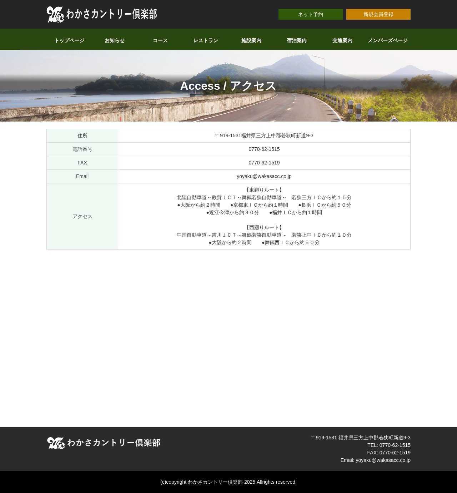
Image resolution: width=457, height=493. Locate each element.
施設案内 (251, 40)
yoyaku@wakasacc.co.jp (264, 176)
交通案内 (342, 40)
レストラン (205, 40)
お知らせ (115, 40)
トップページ (69, 40)
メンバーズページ (388, 40)
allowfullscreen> (228, 337)
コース (160, 40)
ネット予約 (310, 14)
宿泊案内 (297, 40)
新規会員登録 (378, 14)
